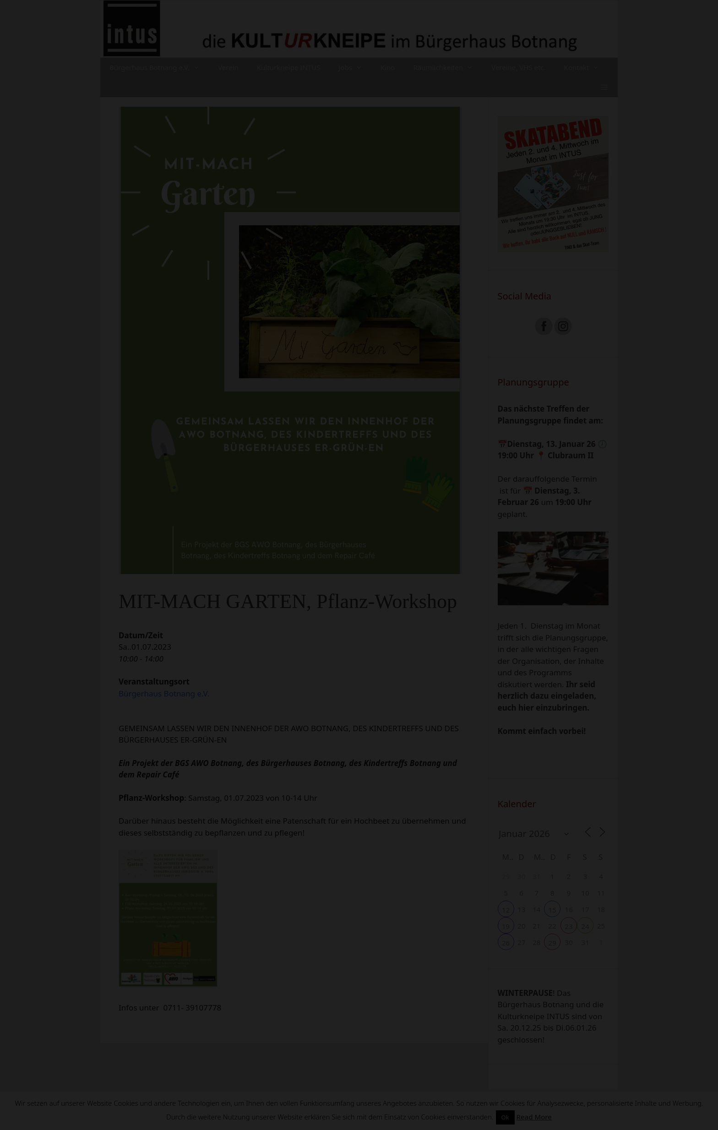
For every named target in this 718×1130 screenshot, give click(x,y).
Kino (388, 67)
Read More (534, 1116)
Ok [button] (505, 1117)
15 (552, 909)
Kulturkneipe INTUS (289, 67)
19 (506, 926)
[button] (604, 87)
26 (506, 942)
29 (552, 942)
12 (506, 909)
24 (585, 926)
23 (569, 926)
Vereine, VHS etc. (518, 67)
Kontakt (586, 67)
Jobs (354, 67)
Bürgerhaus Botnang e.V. (159, 67)
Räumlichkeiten (447, 67)
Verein (228, 67)
